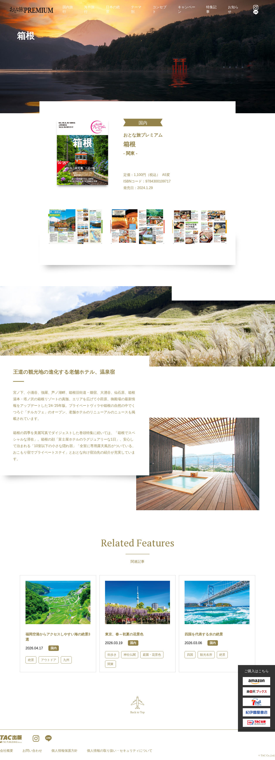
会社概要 (6, 750)
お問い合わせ (32, 750)
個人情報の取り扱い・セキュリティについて (119, 750)
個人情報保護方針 (64, 750)
